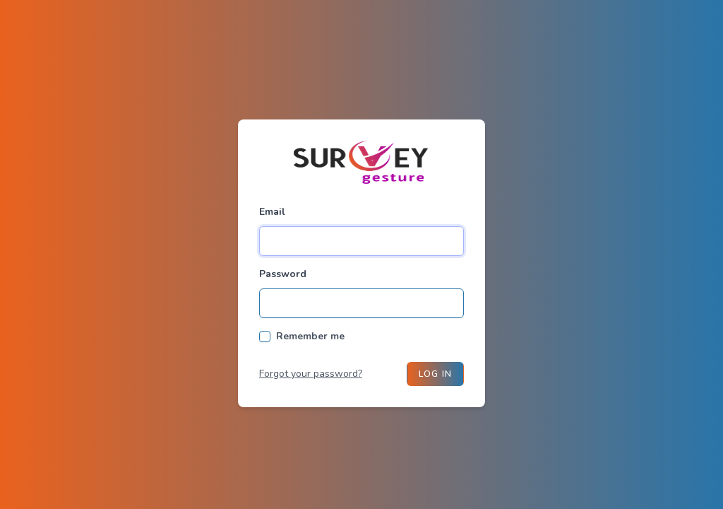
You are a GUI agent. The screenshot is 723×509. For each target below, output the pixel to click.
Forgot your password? (310, 373)
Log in (435, 374)
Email (272, 211)
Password (282, 274)
